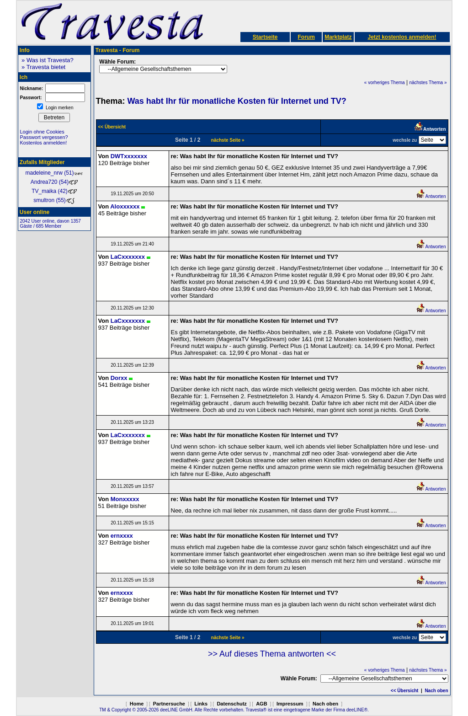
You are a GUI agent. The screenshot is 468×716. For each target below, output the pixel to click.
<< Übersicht (405, 690)
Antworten (431, 196)
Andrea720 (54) (54, 182)
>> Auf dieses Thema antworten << (272, 653)
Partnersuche (169, 703)
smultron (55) (54, 200)
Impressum (290, 703)
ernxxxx (122, 535)
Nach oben (436, 690)
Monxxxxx (125, 499)
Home (137, 703)
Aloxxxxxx (124, 206)
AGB (261, 703)
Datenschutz (231, 703)
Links (200, 703)
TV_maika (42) (54, 191)
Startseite (265, 37)
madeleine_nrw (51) (54, 173)
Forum (306, 37)
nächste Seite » (228, 140)
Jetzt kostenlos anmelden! (401, 37)
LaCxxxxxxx (128, 256)
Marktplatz (337, 37)
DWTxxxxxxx (129, 156)
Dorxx (119, 377)
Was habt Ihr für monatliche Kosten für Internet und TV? (237, 101)
